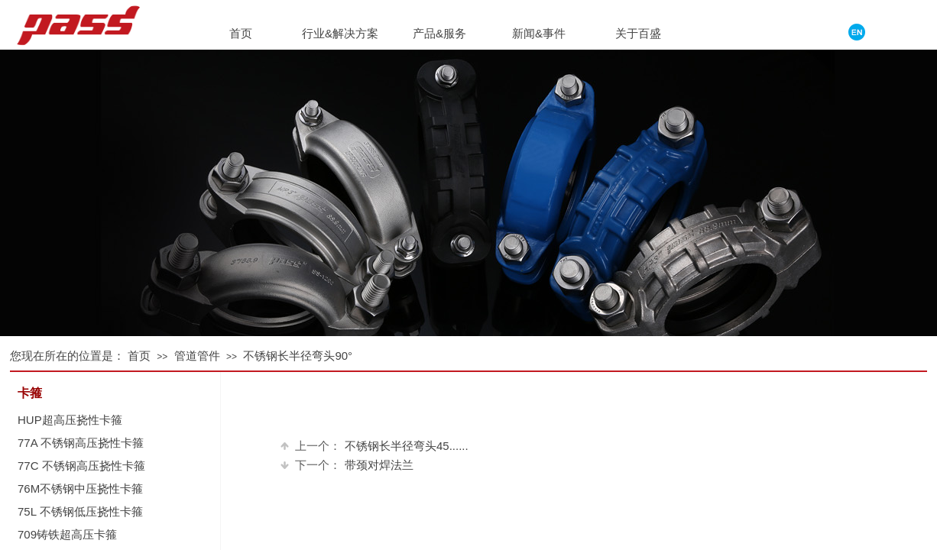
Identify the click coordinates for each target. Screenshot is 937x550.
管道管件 (197, 355)
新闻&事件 (539, 33)
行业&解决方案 (340, 33)
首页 (139, 355)
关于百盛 (638, 33)
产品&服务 (439, 33)
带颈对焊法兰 (346, 464)
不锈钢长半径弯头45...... (374, 445)
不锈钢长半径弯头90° (297, 355)
